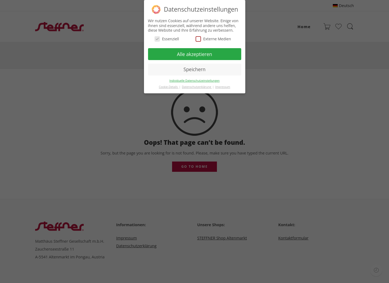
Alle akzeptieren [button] (194, 53)
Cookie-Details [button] (169, 86)
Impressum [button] (222, 86)
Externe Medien (213, 37)
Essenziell (167, 37)
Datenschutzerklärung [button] (197, 86)
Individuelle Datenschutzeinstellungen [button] (194, 80)
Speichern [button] (194, 68)
